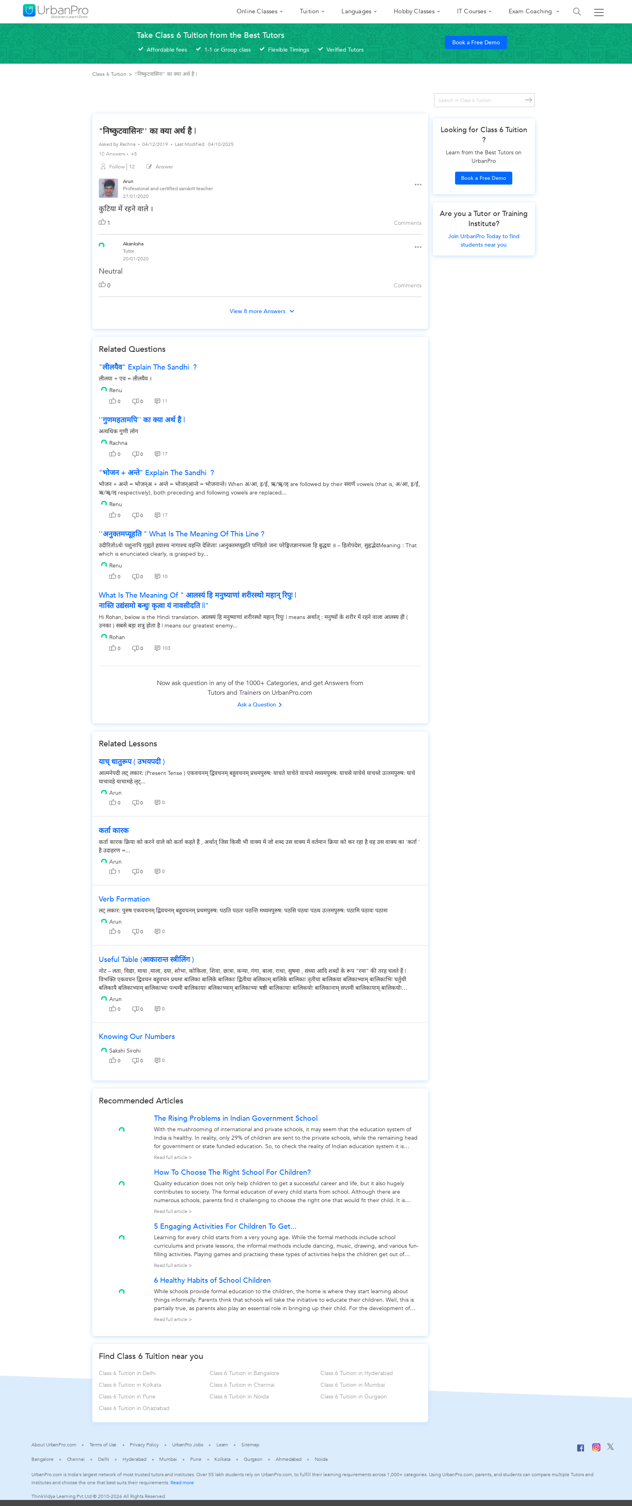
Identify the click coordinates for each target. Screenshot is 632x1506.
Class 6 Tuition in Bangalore (244, 1373)
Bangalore (42, 1459)
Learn (222, 1445)
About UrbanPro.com (53, 1445)
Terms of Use (103, 1445)
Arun (115, 793)
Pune (196, 1459)
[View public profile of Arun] (108, 189)
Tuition (309, 11)
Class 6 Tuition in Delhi (127, 1373)
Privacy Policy (144, 1445)
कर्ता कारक (114, 831)
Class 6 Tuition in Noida (239, 1396)
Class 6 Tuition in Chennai (242, 1385)
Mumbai (168, 1459)
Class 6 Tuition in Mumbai (352, 1385)
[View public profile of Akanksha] (101, 244)
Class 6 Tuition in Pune (127, 1396)
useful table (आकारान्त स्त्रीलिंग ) (146, 960)
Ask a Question (260, 704)
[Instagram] (596, 1450)
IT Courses (471, 11)
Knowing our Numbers (137, 1037)
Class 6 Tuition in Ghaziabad (134, 1408)
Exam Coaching (531, 11)
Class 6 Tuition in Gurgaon (353, 1396)
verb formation (124, 899)
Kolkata (222, 1459)
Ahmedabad (288, 1459)
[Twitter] (610, 1448)
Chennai (76, 1459)
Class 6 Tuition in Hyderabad (356, 1373)
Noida (321, 1459)
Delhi (104, 1459)
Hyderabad (134, 1459)
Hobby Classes (414, 11)
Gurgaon (253, 1459)
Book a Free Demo (476, 42)
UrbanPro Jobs (187, 1445)
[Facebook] (581, 1451)
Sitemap (250, 1445)
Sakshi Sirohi (125, 1051)
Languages (356, 11)
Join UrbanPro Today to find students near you (484, 241)
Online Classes (257, 11)
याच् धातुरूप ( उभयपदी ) (132, 762)
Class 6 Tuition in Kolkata (130, 1385)
